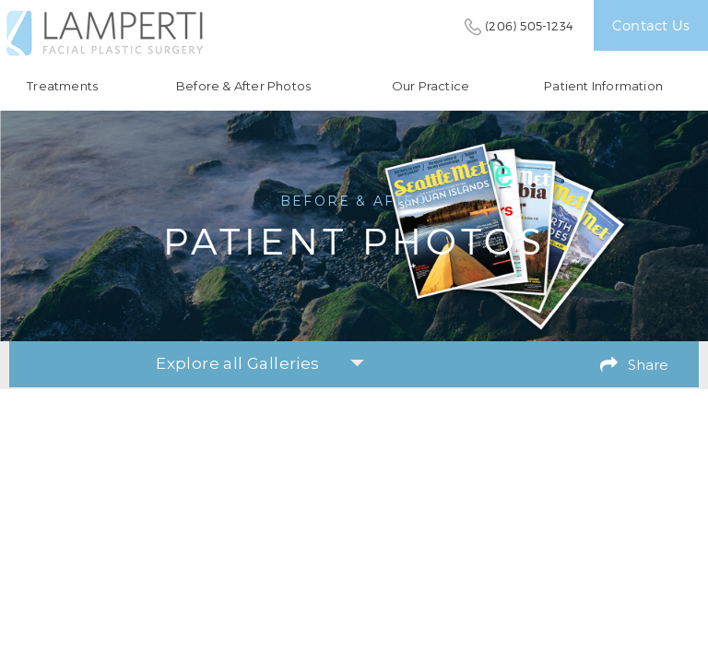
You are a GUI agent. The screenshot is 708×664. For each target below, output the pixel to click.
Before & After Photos (243, 86)
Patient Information (603, 86)
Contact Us (651, 25)
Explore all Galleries (259, 363)
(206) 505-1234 (529, 25)
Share (648, 365)
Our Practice (430, 86)
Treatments (62, 86)
